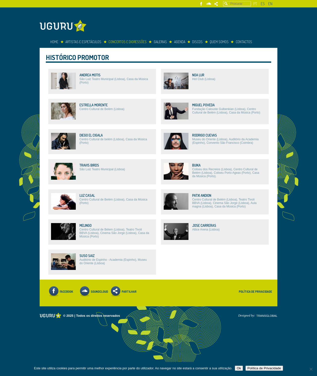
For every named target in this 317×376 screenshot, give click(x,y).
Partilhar (216, 4)
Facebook (201, 4)
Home (54, 42)
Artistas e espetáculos (83, 42)
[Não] (310, 369)
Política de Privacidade (255, 291)
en (270, 3)
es (263, 3)
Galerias (160, 42)
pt (255, 3)
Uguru (64, 26)
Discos (197, 42)
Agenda (179, 42)
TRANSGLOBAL (266, 315)
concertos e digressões (127, 42)
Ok (239, 368)
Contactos (244, 42)
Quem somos (219, 42)
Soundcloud (208, 4)
